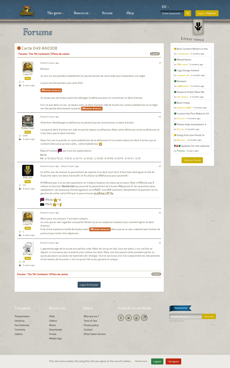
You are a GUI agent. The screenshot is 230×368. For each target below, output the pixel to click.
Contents (20, 329)
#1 (160, 63)
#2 (160, 116)
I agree (157, 361)
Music (52, 325)
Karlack (27, 177)
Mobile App (55, 338)
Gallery (19, 333)
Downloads (55, 329)
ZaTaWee (28, 254)
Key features (22, 325)
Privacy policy (91, 325)
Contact (88, 329)
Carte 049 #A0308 (37, 48)
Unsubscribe (176, 320)
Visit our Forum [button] (192, 160)
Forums (107, 13)
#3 (160, 166)
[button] (165, 7)
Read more (141, 361)
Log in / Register (207, 13)
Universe (20, 320)
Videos (53, 320)
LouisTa (27, 74)
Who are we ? (91, 316)
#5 (160, 243)
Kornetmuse (27, 128)
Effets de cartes (60, 53)
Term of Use (90, 320)
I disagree (173, 361)
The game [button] (55, 13)
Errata (52, 333)
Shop (130, 13)
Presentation (22, 316)
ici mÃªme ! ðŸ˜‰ (103, 193)
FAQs (52, 316)
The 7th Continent (39, 53)
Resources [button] (82, 13)
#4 (160, 212)
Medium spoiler (51, 90)
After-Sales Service (95, 333)
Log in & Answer (89, 284)
